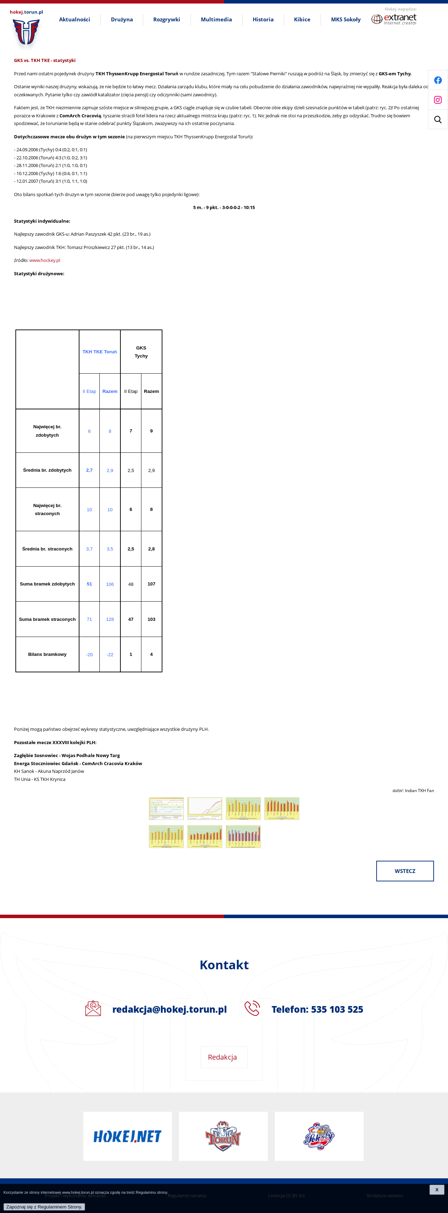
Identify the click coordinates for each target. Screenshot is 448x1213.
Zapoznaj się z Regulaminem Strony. (44, 1206)
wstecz (405, 871)
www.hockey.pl (44, 260)
